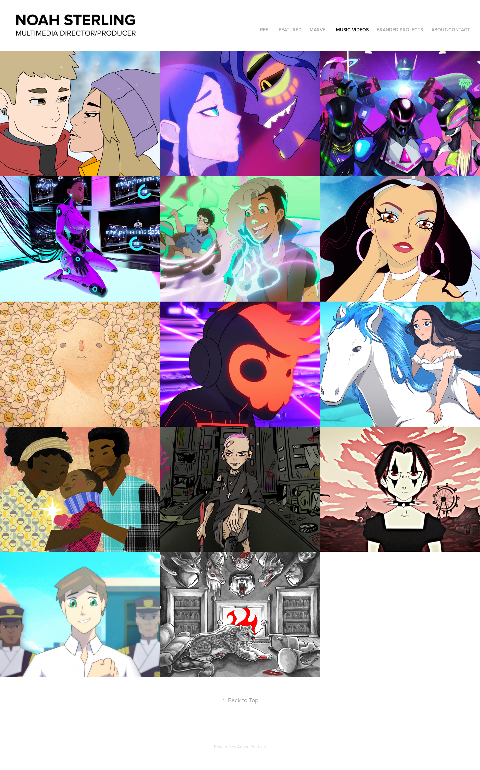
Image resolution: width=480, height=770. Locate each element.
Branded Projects (400, 29)
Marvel (319, 29)
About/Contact (450, 29)
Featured (290, 29)
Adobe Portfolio (251, 747)
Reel (265, 29)
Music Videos (352, 29)
